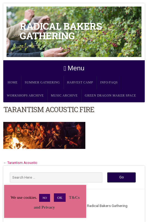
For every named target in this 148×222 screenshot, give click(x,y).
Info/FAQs (109, 82)
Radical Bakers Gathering (61, 31)
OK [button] (59, 198)
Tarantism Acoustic (22, 163)
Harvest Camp (80, 82)
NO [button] (44, 197)
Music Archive (64, 95)
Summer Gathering (42, 82)
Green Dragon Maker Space (110, 95)
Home (13, 82)
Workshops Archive (25, 95)
